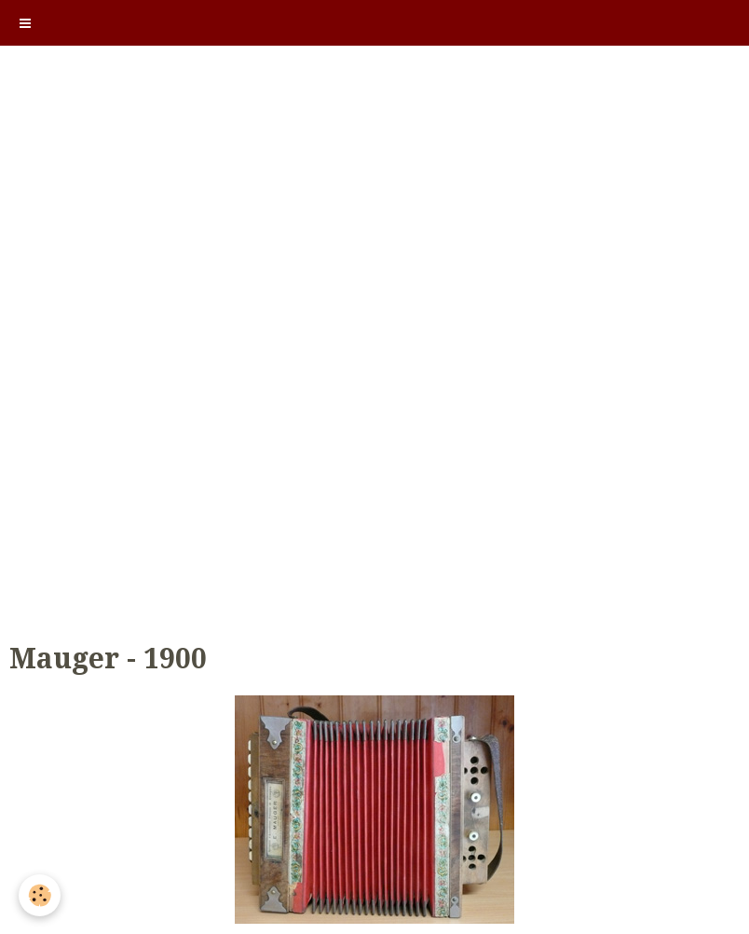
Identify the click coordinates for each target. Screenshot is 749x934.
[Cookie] (40, 895)
